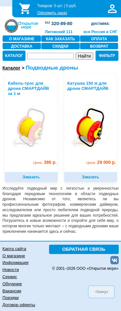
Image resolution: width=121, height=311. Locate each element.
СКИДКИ (60, 46)
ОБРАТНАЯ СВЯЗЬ (84, 249)
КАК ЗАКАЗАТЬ (60, 39)
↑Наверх (101, 291)
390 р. (45, 162)
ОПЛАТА (99, 39)
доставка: (100, 23)
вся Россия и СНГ (100, 32)
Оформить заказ (52, 13)
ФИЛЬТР (107, 55)
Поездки (11, 297)
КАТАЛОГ (14, 55)
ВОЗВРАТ (99, 46)
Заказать (31, 177)
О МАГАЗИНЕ (22, 39)
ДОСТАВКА (21, 46)
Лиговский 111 (59, 32)
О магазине (14, 255)
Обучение (12, 283)
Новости (11, 269)
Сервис (10, 276)
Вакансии (12, 290)
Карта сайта (14, 248)
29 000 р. (101, 162)
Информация (16, 262)
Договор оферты (19, 304)
